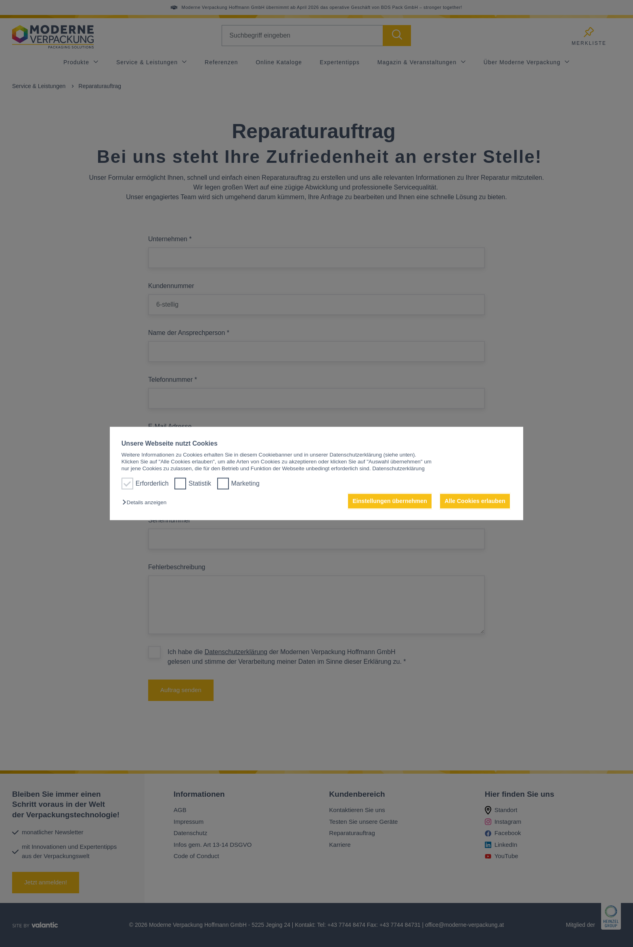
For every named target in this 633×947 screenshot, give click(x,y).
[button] (146, 502)
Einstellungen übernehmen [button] (389, 501)
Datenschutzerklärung (398, 469)
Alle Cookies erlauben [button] (474, 501)
